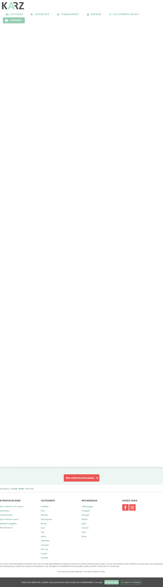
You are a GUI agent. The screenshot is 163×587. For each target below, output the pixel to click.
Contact (16, 20)
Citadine (45, 506)
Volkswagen (87, 506)
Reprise (96, 14)
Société (44, 557)
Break (43, 523)
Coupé (44, 553)
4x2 (42, 532)
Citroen (85, 527)
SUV (43, 510)
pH (12, 527)
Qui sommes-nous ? (126, 14)
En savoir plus (111, 582)
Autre (43, 536)
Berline (44, 514)
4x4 (42, 527)
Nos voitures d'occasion (80, 478)
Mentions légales (8, 523)
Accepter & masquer (131, 582)
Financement (70, 14)
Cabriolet (45, 540)
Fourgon (45, 544)
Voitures (16, 14)
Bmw (84, 536)
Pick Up (44, 549)
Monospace (46, 519)
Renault (85, 514)
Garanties (42, 14)
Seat (84, 532)
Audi (84, 523)
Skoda (84, 519)
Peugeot (86, 510)
